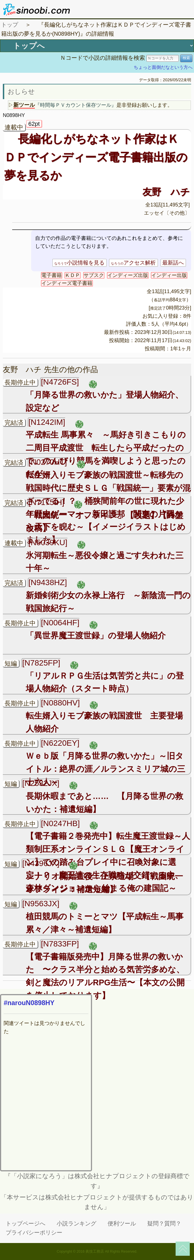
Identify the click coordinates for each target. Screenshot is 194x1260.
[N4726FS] (60, 382)
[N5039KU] (47, 542)
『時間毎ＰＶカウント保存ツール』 (75, 105)
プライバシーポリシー (34, 1232)
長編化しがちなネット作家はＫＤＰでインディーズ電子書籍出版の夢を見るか (95, 157)
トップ (9, 25)
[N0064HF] (60, 622)
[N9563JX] (40, 903)
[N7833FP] (60, 943)
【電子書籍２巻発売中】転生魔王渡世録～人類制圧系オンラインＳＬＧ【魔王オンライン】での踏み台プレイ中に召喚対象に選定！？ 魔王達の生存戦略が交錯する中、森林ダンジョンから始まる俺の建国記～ (108, 862)
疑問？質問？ (164, 1223)
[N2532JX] (40, 783)
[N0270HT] (47, 462)
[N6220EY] (60, 743)
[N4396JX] (40, 863)
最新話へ (173, 263)
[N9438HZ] (47, 582)
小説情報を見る (79, 263)
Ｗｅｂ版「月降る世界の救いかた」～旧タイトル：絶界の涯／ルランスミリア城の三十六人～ (105, 768)
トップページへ (25, 1223)
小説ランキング (76, 1223)
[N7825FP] (41, 662)
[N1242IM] (46, 422)
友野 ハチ (166, 192)
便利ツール (122, 1223)
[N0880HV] (60, 702)
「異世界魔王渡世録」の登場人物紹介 (96, 635)
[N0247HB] (60, 823)
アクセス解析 (133, 263)
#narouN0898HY (29, 1003)
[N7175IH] (46, 502)
